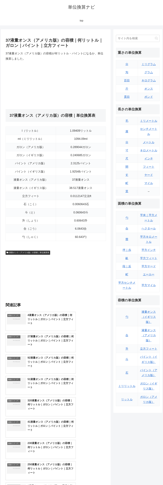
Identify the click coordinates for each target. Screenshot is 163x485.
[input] (137, 38)
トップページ (127, 475)
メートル (148, 142)
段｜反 (127, 266)
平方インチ (149, 250)
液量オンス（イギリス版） (149, 317)
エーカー (148, 274)
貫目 (127, 96)
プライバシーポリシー (149, 475)
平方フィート (148, 258)
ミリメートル (148, 120)
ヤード (148, 175)
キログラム (149, 80)
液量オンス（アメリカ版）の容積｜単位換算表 (28, 252)
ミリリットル (126, 386)
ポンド (148, 96)
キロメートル (148, 150)
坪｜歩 (127, 250)
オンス (148, 88)
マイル (148, 183)
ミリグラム (149, 64)
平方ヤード (149, 266)
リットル (127, 399)
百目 (127, 80)
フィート (148, 166)
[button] (156, 38)
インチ (148, 158)
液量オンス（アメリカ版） (149, 335)
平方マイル (149, 285)
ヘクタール (149, 228)
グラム (148, 72)
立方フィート (148, 348)
